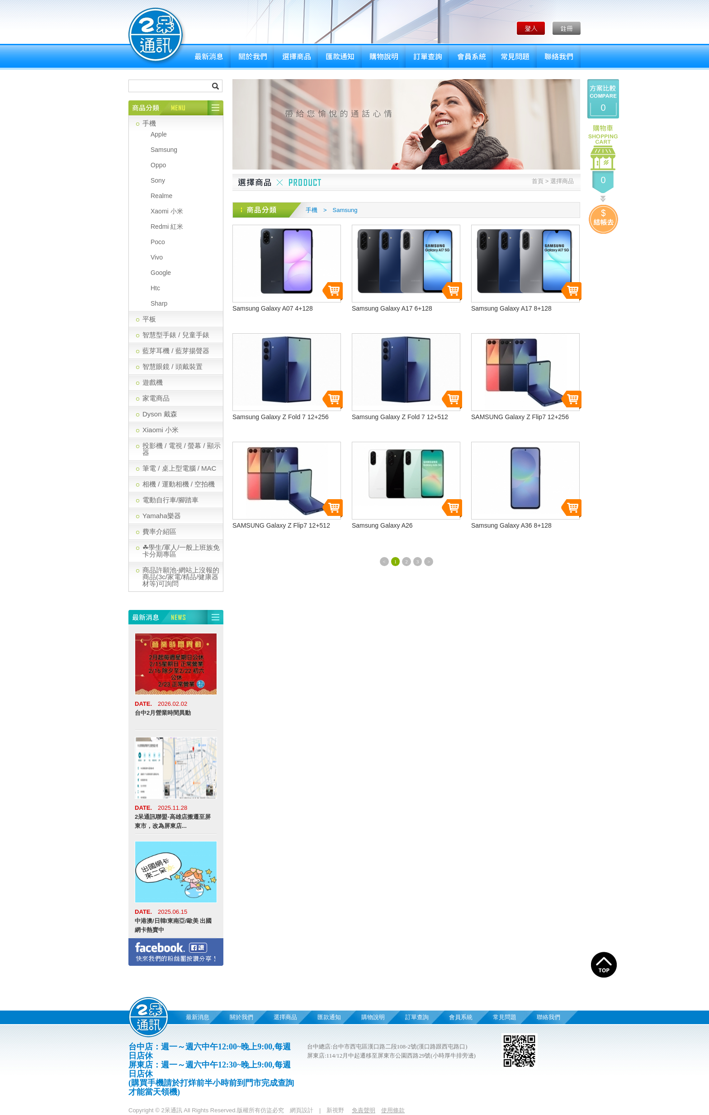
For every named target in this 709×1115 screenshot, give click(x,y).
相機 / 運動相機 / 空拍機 (178, 484)
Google (161, 272)
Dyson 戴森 (159, 414)
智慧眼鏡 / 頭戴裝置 (172, 366)
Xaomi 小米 (167, 211)
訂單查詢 (427, 56)
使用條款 (393, 1110)
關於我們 (252, 56)
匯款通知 (340, 56)
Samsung (164, 149)
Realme (161, 195)
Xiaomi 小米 (160, 430)
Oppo (158, 165)
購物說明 (384, 56)
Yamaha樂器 (161, 516)
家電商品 (156, 398)
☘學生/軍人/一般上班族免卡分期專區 (181, 550)
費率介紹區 (159, 531)
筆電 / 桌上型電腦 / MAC (179, 468)
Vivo (157, 257)
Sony (158, 180)
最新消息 (209, 56)
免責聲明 (363, 1110)
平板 (149, 319)
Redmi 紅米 (167, 226)
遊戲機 (152, 382)
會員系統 (471, 56)
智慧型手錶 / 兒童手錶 (175, 335)
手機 (149, 123)
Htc (155, 288)
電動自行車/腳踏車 (170, 500)
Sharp (159, 303)
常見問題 (515, 56)
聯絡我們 (559, 56)
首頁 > (540, 181)
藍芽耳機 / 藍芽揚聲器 (175, 350)
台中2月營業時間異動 (163, 712)
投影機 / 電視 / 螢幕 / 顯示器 (181, 449)
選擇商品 (296, 56)
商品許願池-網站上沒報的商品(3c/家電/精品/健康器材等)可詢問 (180, 576)
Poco (158, 242)
